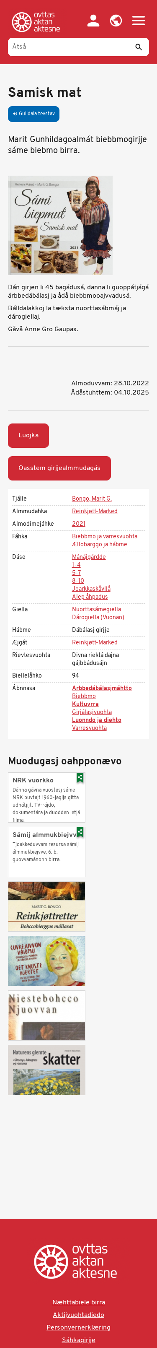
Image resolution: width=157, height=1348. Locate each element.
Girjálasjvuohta (92, 713)
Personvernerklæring (78, 1328)
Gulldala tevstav (34, 114)
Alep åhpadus (90, 597)
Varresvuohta (89, 728)
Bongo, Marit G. (92, 499)
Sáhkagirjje (78, 1340)
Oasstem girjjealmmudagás (59, 468)
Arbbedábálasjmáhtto (102, 689)
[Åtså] (78, 47)
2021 (78, 524)
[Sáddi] (138, 47)
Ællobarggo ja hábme (99, 545)
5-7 (76, 573)
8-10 (78, 581)
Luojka (28, 435)
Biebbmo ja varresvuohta (104, 537)
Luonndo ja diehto (96, 721)
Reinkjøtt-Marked (95, 512)
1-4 (76, 565)
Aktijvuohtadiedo (78, 1315)
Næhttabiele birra (78, 1303)
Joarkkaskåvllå (91, 589)
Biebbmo (84, 697)
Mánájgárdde (89, 557)
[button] (116, 20)
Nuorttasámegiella (96, 610)
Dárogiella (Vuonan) (98, 618)
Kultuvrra (85, 705)
